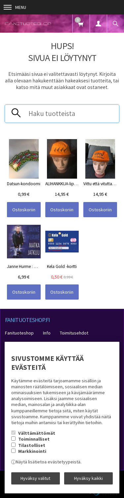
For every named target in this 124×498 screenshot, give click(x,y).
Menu (15, 7)
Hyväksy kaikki (88, 478)
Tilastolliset (31, 445)
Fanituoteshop (19, 333)
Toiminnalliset (34, 439)
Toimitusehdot (74, 333)
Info (47, 333)
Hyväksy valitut (35, 478)
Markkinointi (32, 451)
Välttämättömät (36, 433)
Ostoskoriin (23, 210)
